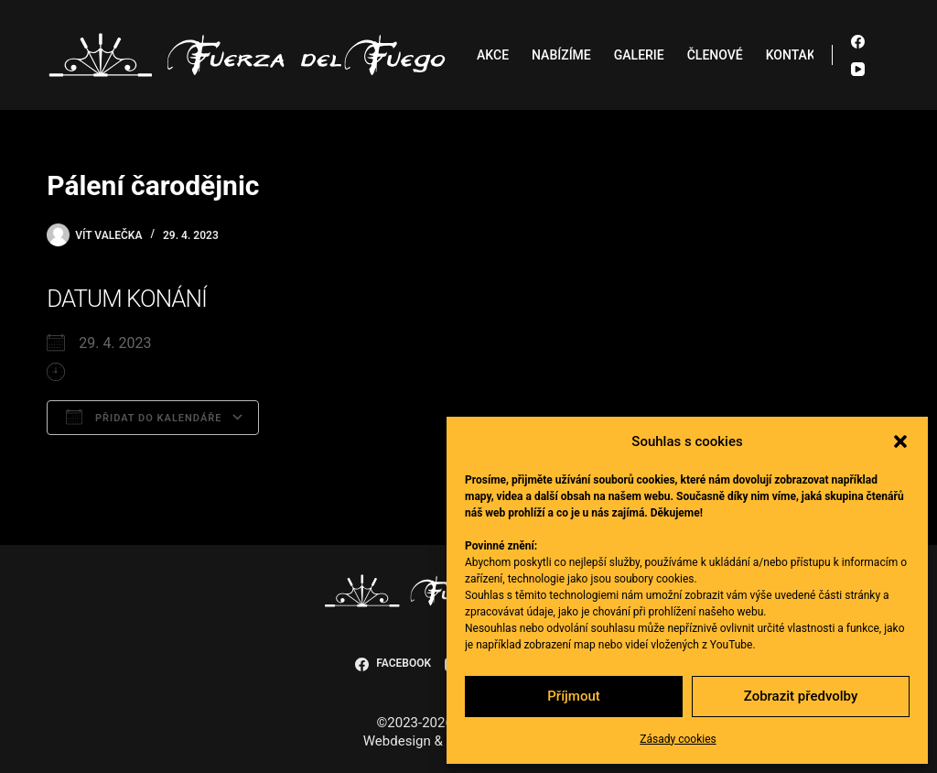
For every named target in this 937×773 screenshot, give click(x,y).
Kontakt (795, 55)
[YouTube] (858, 69)
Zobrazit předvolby (801, 696)
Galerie (639, 55)
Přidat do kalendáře (143, 416)
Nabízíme (561, 55)
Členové (715, 55)
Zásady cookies (678, 739)
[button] (900, 441)
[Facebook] (858, 42)
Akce (493, 55)
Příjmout (573, 696)
